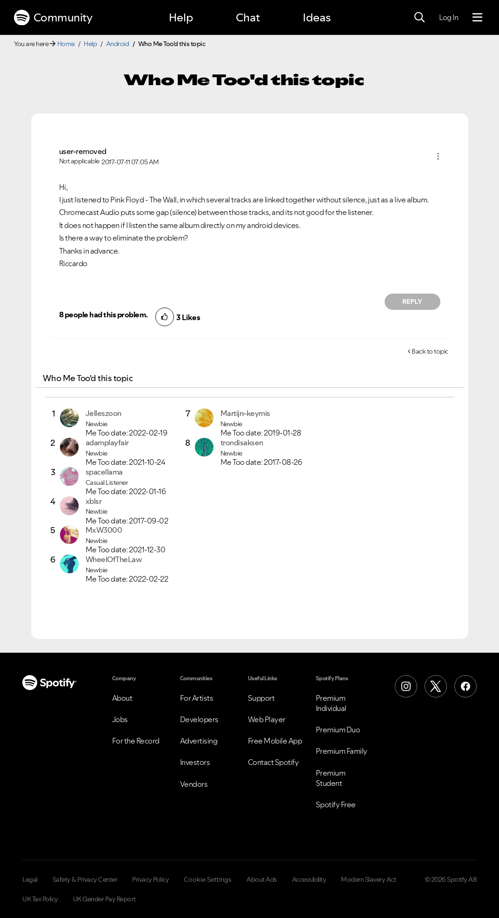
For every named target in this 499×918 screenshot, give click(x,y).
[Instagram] (406, 686)
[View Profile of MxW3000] (104, 530)
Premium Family (341, 751)
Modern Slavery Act (368, 879)
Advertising (199, 741)
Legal (30, 879)
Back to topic (430, 351)
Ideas (317, 17)
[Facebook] (465, 686)
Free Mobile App (275, 741)
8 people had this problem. (103, 314)
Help (181, 17)
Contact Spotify (273, 762)
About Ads (261, 879)
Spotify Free (336, 804)
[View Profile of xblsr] (94, 501)
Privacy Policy (150, 879)
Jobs (120, 719)
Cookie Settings (208, 879)
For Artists (196, 698)
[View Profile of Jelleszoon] (103, 413)
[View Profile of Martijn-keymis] (245, 413)
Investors (195, 762)
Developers (199, 719)
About (122, 698)
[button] (438, 156)
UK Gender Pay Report (104, 899)
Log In (448, 17)
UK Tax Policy (40, 899)
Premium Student (331, 778)
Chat (248, 17)
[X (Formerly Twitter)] (436, 686)
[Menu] (477, 17)
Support (261, 698)
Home (66, 43)
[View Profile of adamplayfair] (107, 442)
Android (117, 43)
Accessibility (309, 879)
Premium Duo (338, 729)
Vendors (194, 784)
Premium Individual (331, 703)
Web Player (267, 719)
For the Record (136, 741)
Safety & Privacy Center (85, 879)
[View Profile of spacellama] (104, 472)
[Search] (419, 18)
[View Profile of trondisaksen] (241, 442)
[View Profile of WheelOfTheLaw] (114, 559)
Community (53, 18)
